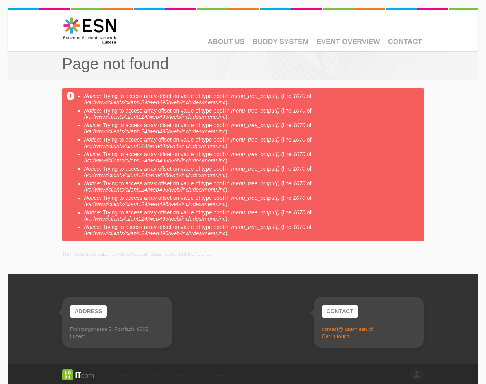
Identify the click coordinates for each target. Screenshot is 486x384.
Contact (405, 42)
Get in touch (335, 336)
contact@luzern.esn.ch (348, 329)
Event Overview (348, 42)
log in (417, 374)
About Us (225, 42)
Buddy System (280, 42)
